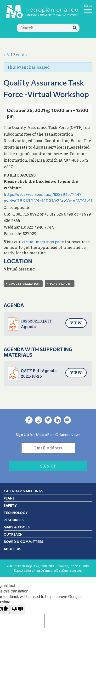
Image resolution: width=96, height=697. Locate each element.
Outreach (13, 534)
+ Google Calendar (23, 283)
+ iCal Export (59, 283)
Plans (9, 498)
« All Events (15, 54)
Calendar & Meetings (23, 491)
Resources (14, 520)
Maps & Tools (17, 527)
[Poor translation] (17, 609)
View (76, 322)
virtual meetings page (42, 241)
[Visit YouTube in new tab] (67, 420)
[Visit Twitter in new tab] (48, 420)
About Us (12, 549)
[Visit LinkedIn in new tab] (57, 420)
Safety (10, 505)
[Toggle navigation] (88, 8)
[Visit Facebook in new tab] (29, 420)
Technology (16, 513)
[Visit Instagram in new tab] (38, 420)
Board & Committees (23, 541)
